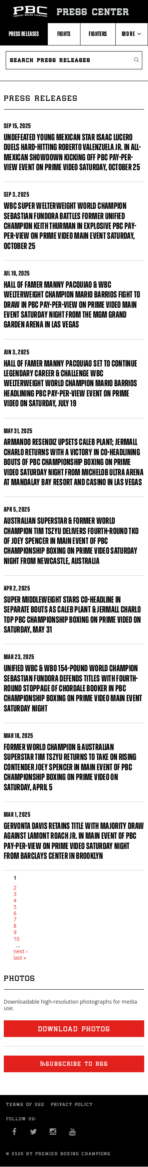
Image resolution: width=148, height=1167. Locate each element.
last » (19, 957)
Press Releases (24, 33)
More (132, 33)
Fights (64, 33)
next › (20, 951)
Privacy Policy (72, 1104)
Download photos (74, 1028)
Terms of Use (25, 1104)
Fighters (98, 33)
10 (16, 938)
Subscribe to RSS (74, 1063)
